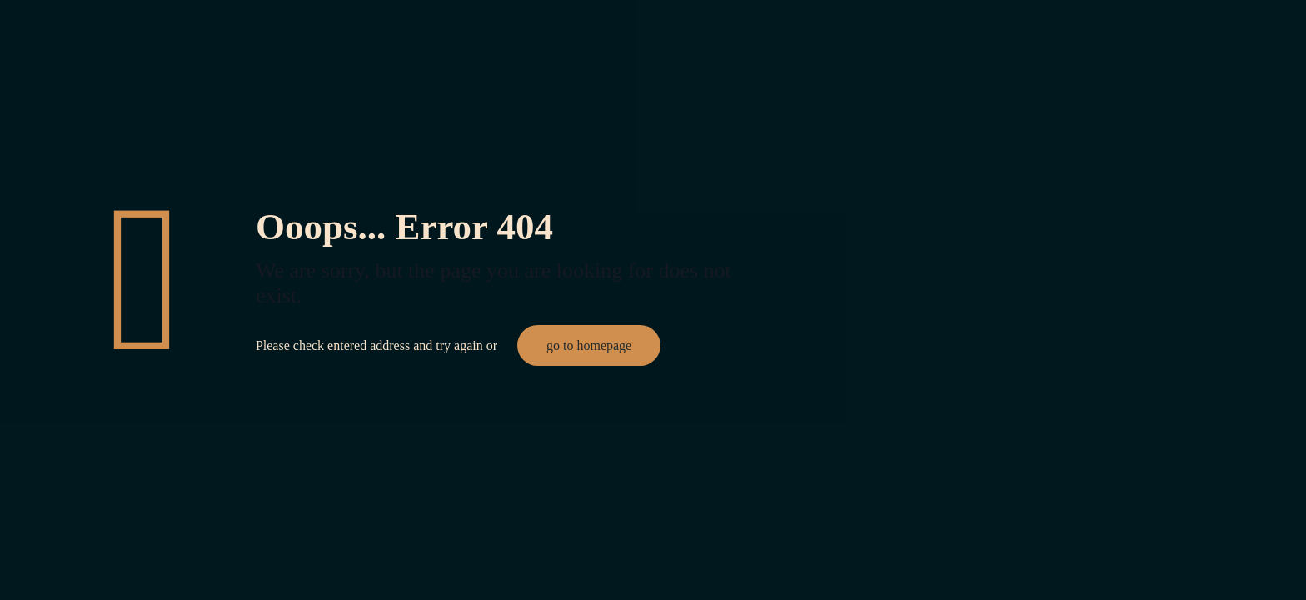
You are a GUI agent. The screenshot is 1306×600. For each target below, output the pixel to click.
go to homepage (588, 345)
